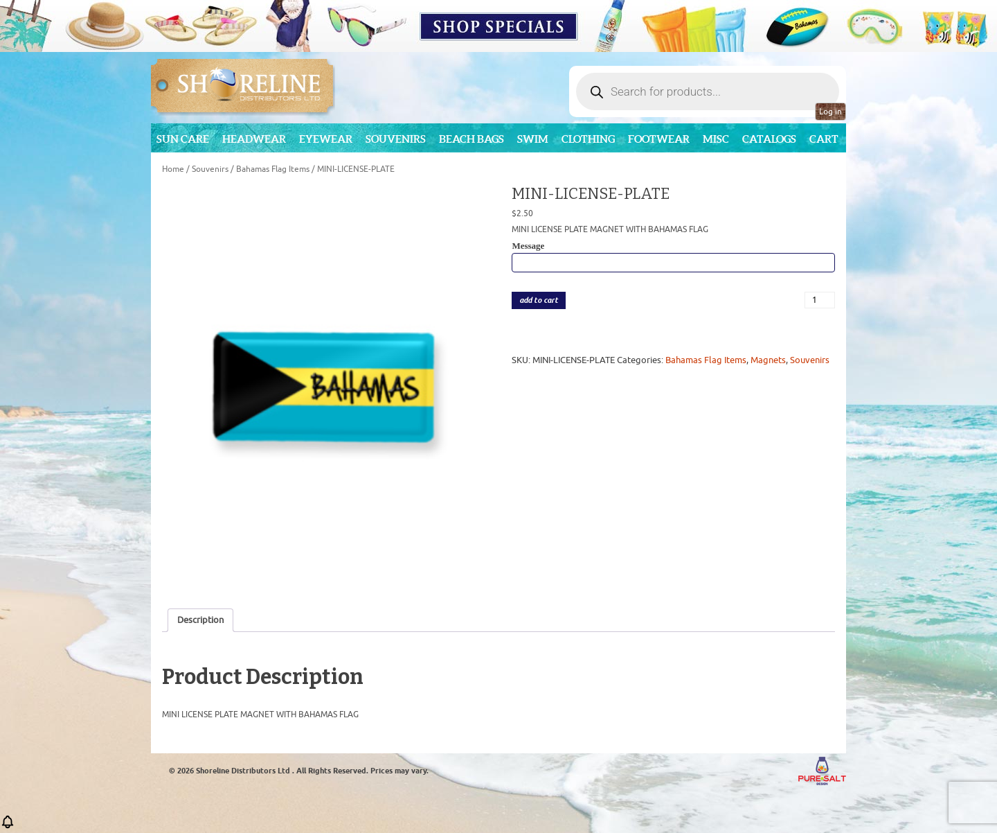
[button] (7, 826)
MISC (716, 139)
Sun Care (182, 139)
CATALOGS (769, 139)
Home (173, 169)
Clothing (588, 139)
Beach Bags (471, 139)
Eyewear (325, 139)
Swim (532, 139)
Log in (830, 111)
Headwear (254, 139)
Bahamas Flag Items (272, 169)
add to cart (538, 300)
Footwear (659, 139)
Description (200, 620)
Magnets (768, 360)
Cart (823, 139)
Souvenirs (396, 139)
